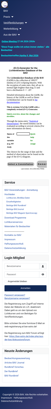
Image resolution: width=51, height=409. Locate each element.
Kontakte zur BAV (12, 235)
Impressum (10, 239)
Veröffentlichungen (14, 22)
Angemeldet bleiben (17, 281)
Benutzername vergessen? (17, 298)
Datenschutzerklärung (15, 248)
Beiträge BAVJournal (15, 209)
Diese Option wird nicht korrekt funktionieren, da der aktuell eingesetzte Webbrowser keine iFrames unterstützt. (25, 120)
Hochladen (9, 194)
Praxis (7, 16)
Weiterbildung (11, 28)
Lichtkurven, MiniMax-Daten (18, 198)
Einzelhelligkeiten (13, 202)
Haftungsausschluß (13, 243)
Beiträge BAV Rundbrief (16, 205)
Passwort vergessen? (14, 295)
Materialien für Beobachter (17, 226)
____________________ (14, 230)
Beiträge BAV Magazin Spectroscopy (21, 213)
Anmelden (25, 288)
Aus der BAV (10, 34)
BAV (6, 10)
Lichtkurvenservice (13, 222)
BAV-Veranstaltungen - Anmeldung (21, 190)
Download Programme (15, 217)
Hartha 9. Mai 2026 (28, 55)
